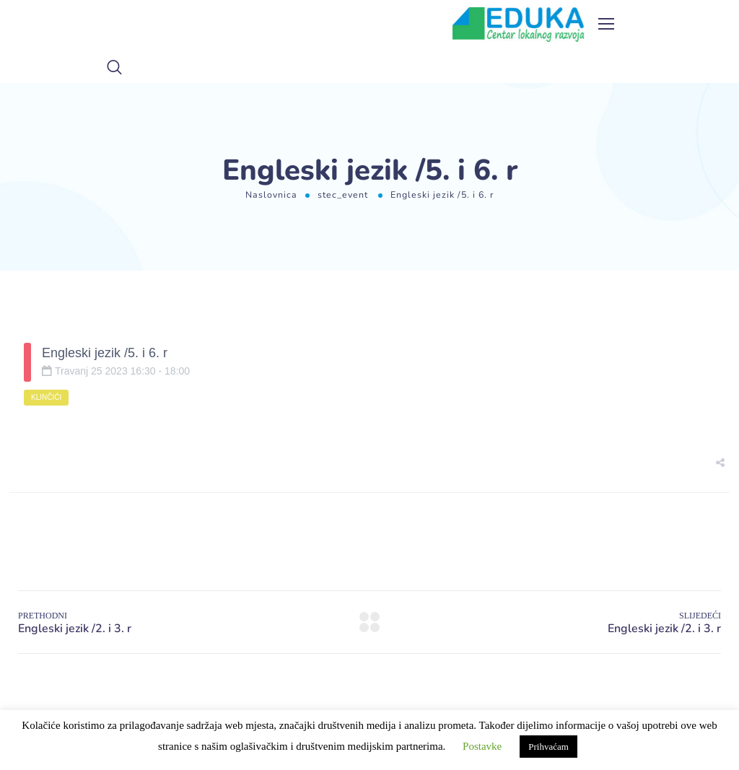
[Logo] (518, 24)
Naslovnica (271, 194)
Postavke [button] (482, 746)
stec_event (343, 194)
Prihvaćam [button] (548, 746)
